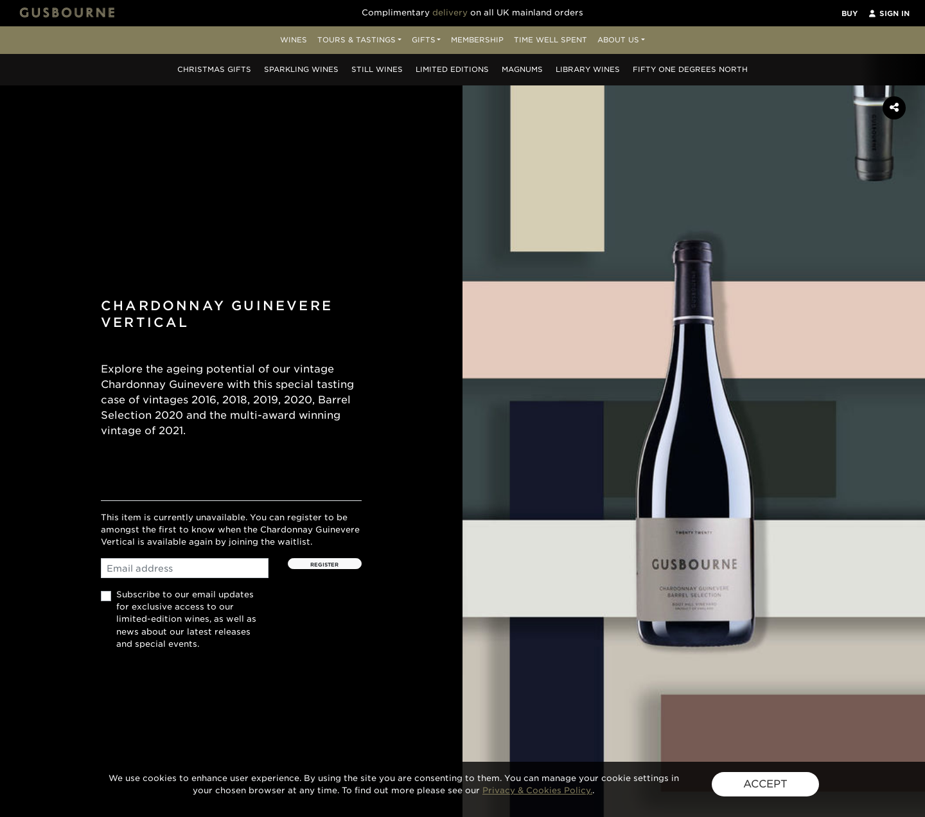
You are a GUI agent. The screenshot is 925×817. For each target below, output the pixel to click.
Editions (452, 69)
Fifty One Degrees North (690, 69)
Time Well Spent (550, 39)
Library (588, 69)
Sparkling (301, 69)
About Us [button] (618, 39)
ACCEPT (765, 784)
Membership (477, 39)
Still (377, 69)
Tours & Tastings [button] (356, 39)
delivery (450, 12)
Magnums (522, 69)
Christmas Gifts (214, 69)
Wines (293, 39)
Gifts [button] (424, 39)
